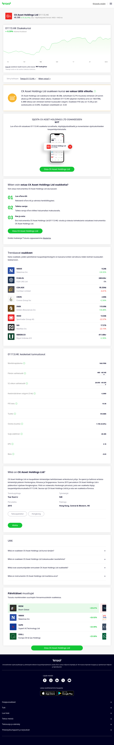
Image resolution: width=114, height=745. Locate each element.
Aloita (15, 525)
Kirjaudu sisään (99, 3)
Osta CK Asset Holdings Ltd (57, 169)
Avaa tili (7, 67)
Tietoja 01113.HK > (28, 78)
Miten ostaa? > (44, 78)
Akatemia (47, 238)
